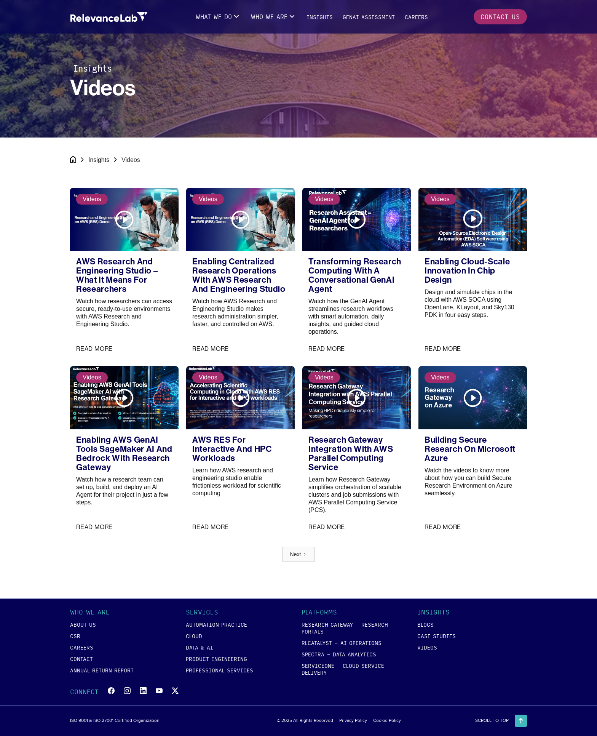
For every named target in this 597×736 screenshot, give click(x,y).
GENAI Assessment (369, 16)
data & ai (199, 647)
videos (427, 647)
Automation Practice (216, 624)
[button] (218, 17)
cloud (194, 635)
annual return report (102, 670)
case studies (436, 635)
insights (319, 16)
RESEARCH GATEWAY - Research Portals (345, 628)
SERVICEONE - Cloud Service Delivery (343, 669)
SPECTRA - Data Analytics (339, 654)
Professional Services (219, 670)
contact (81, 658)
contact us (500, 16)
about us (83, 624)
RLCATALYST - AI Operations (342, 642)
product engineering (216, 658)
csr (75, 635)
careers (416, 16)
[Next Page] (298, 554)
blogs (425, 624)
